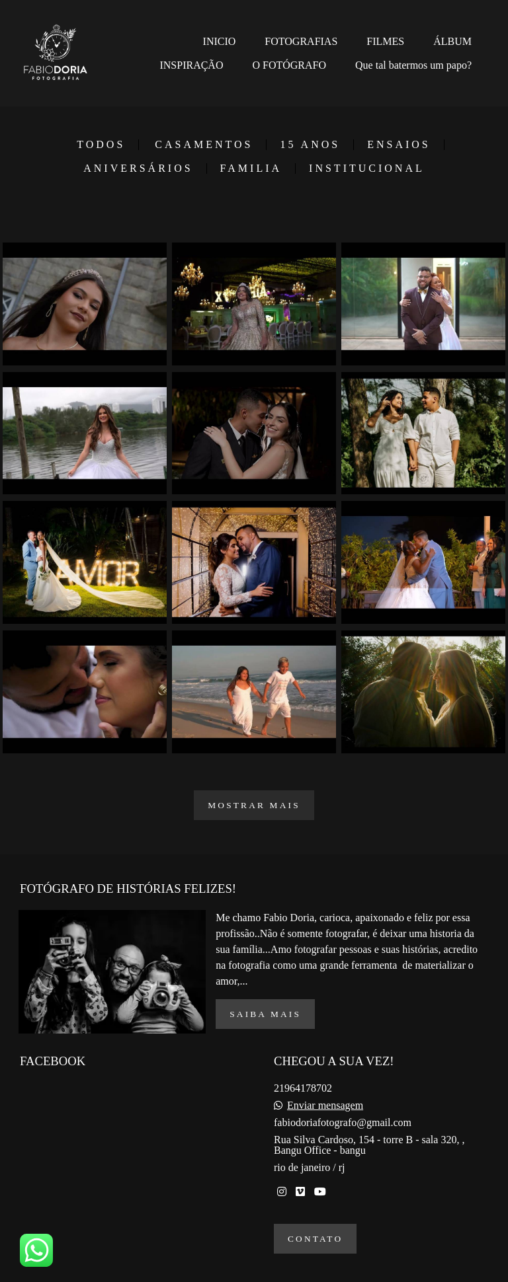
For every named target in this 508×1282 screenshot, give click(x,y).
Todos (101, 144)
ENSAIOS (399, 144)
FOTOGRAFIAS (301, 41)
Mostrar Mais (254, 805)
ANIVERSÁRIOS (137, 168)
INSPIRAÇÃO (191, 65)
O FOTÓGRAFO (289, 65)
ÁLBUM (452, 41)
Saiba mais (265, 1014)
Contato (315, 1239)
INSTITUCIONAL (367, 168)
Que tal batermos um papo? (413, 65)
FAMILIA (251, 168)
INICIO (219, 41)
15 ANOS (310, 144)
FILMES (385, 41)
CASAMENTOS (204, 144)
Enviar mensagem (325, 1105)
